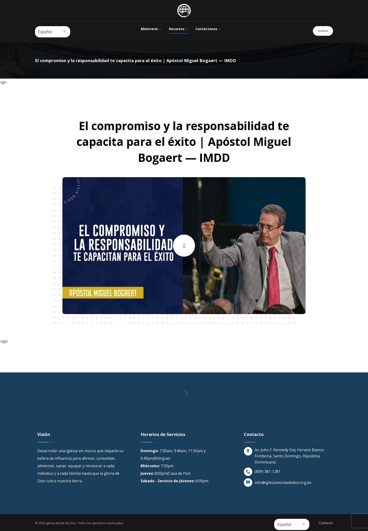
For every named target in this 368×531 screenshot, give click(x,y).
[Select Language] (52, 31)
